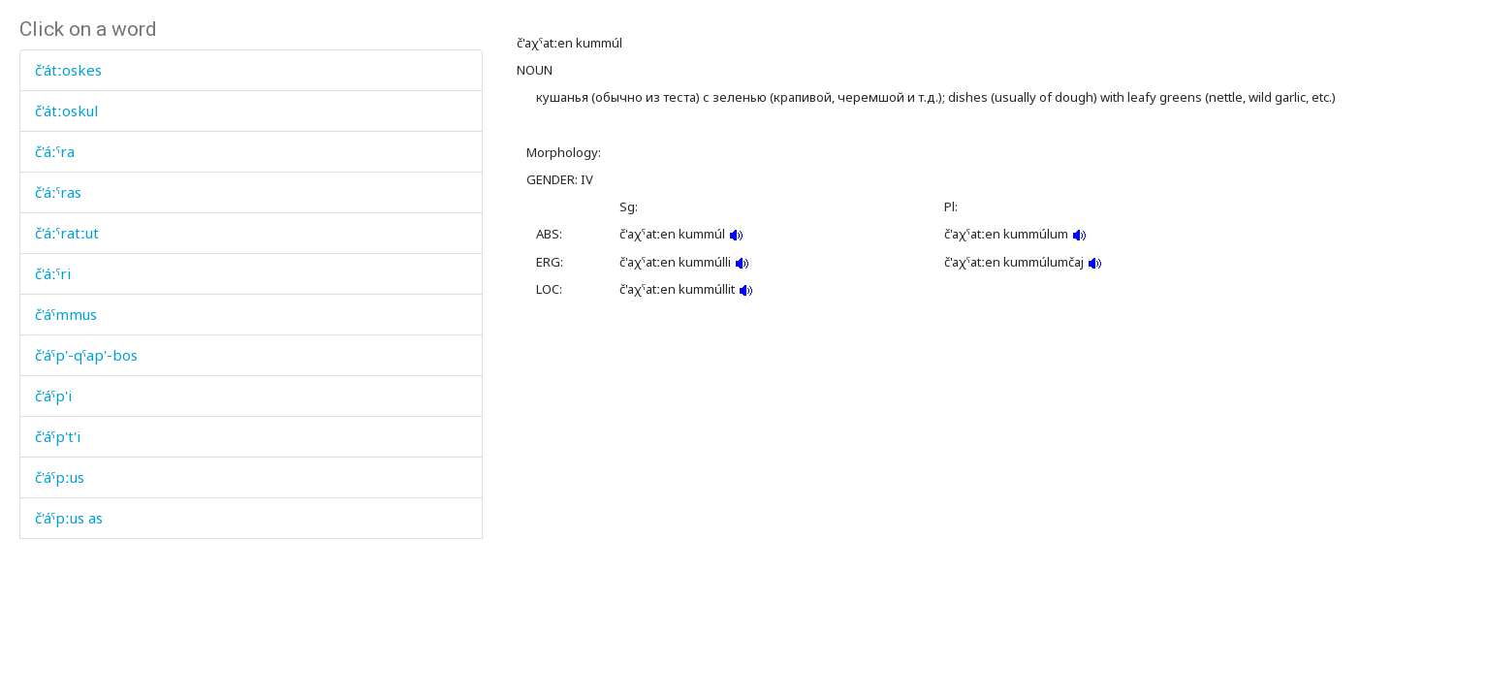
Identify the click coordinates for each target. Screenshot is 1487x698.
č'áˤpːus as (69, 517)
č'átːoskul (66, 110)
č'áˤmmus (66, 314)
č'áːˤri (53, 273)
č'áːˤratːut (67, 232)
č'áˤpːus (59, 477)
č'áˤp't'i (57, 436)
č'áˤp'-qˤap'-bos (86, 355)
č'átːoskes (68, 69)
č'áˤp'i (53, 395)
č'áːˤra (55, 151)
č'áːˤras (58, 192)
